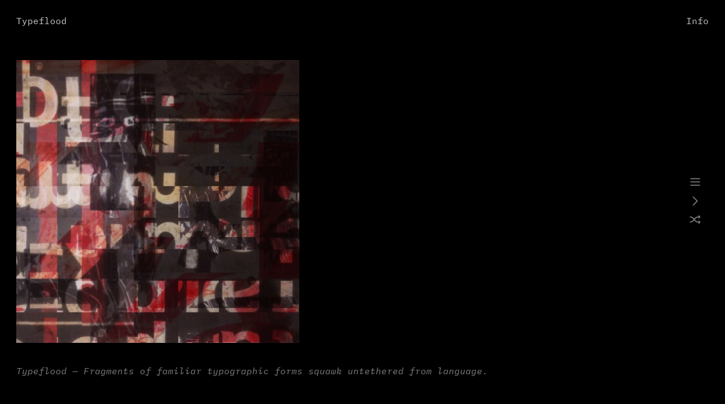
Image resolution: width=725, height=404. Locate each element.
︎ (695, 220)
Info (697, 21)
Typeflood (41, 21)
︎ (695, 182)
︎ (695, 201)
